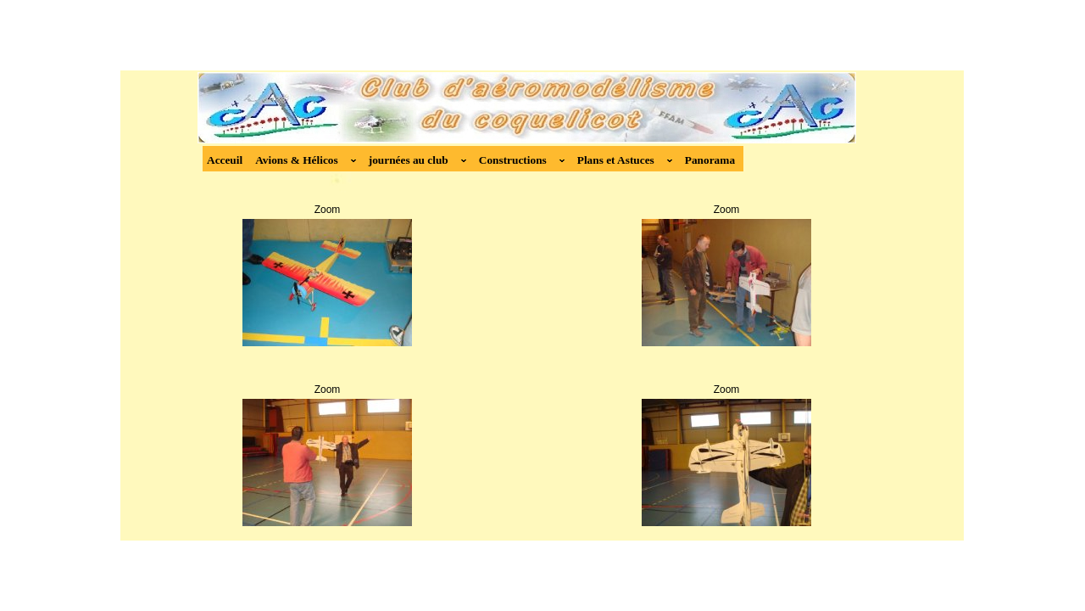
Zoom (327, 210)
